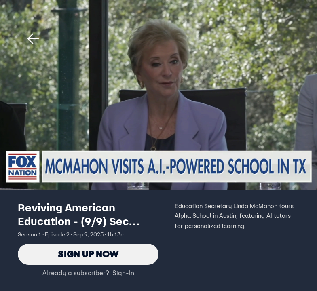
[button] (33, 38)
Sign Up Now (88, 254)
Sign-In (123, 273)
